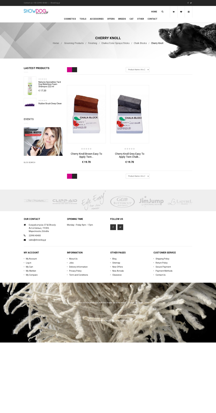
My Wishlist (31, 341)
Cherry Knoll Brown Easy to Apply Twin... (86, 155)
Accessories (97, 19)
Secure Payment (163, 337)
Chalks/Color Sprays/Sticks (115, 43)
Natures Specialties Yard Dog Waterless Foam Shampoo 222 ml (49, 84)
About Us (73, 329)
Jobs (71, 333)
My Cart (29, 337)
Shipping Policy (162, 329)
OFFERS (111, 19)
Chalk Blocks (140, 43)
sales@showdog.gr (37, 310)
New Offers (117, 337)
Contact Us (161, 345)
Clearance (117, 345)
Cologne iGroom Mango (49, 125)
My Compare (32, 345)
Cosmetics (70, 19)
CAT (132, 19)
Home (154, 12)
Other (140, 19)
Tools (83, 19)
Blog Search (29, 228)
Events (29, 151)
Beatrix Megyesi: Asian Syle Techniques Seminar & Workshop (40, 215)
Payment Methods (164, 341)
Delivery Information (78, 337)
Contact (152, 19)
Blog (114, 329)
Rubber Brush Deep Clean (50, 103)
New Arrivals (118, 341)
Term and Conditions (78, 345)
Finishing (92, 43)
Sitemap (116, 333)
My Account (31, 329)
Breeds (122, 19)
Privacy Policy (75, 341)
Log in (28, 333)
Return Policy (162, 333)
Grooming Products (74, 43)
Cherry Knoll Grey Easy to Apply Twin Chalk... (129, 155)
